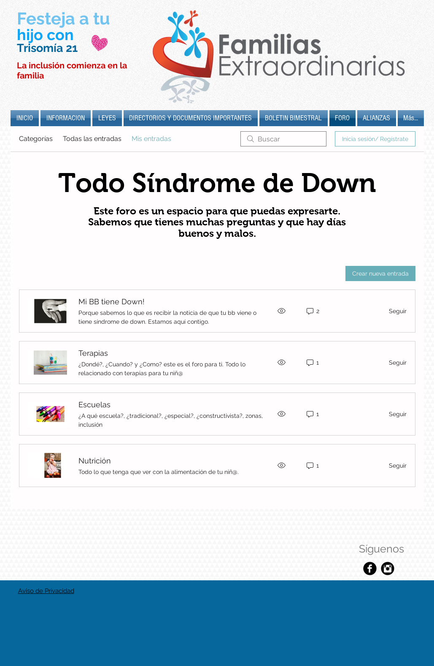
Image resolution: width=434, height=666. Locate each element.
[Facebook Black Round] (370, 568)
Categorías (36, 139)
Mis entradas (151, 139)
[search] (283, 138)
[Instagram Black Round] (387, 568)
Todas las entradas (92, 139)
